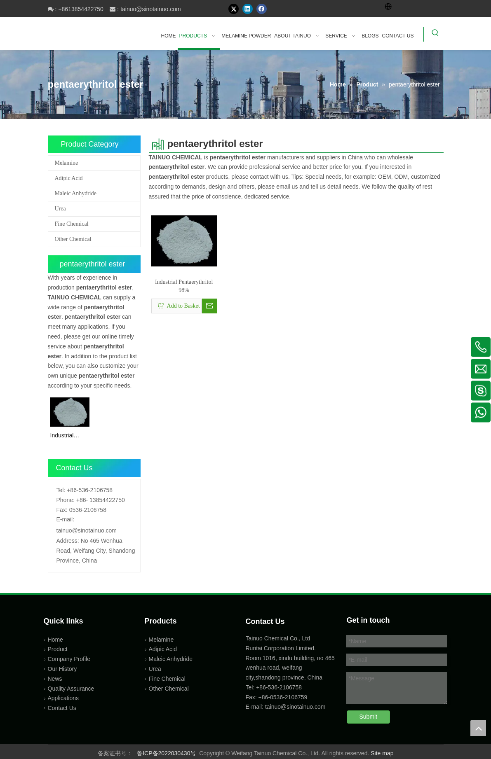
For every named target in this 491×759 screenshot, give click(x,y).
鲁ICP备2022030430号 (166, 753)
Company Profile (69, 659)
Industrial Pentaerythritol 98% (68, 436)
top (478, 728)
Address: (67, 540)
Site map (382, 753)
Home (55, 639)
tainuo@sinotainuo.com (150, 9)
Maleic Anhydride (75, 193)
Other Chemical (73, 239)
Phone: (65, 500)
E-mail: (65, 519)
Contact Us (62, 708)
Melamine (66, 163)
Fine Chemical (72, 224)
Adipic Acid (69, 178)
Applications (63, 698)
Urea (60, 209)
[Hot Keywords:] (435, 34)
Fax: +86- (258, 697)
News (55, 678)
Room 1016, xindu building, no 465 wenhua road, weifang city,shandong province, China (290, 668)
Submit (368, 716)
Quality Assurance (71, 688)
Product (58, 649)
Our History (62, 669)
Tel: (61, 490)
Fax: (62, 510)
